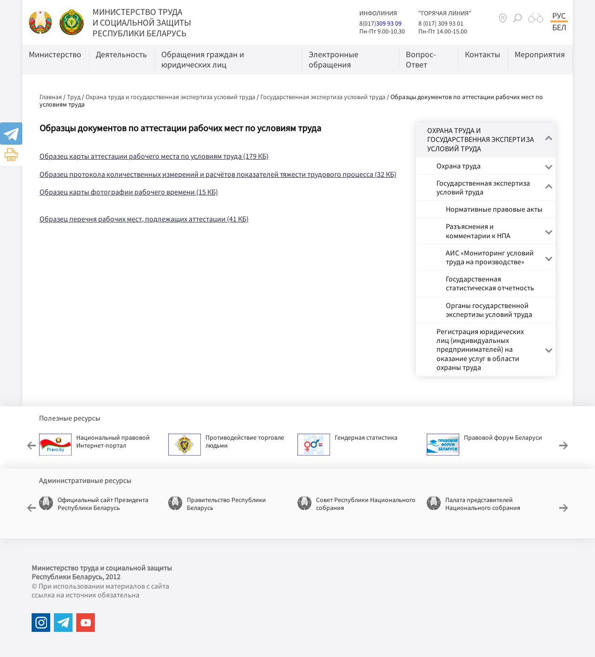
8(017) (367, 23)
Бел (559, 27)
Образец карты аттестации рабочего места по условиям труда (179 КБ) (154, 156)
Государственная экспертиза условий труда (322, 97)
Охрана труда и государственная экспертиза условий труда (170, 97)
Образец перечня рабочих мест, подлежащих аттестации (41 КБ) (144, 218)
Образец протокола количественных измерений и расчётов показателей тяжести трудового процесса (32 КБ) (218, 174)
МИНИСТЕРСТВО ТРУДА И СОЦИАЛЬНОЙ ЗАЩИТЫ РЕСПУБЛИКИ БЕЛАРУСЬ (142, 22)
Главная (51, 97)
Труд (73, 97)
